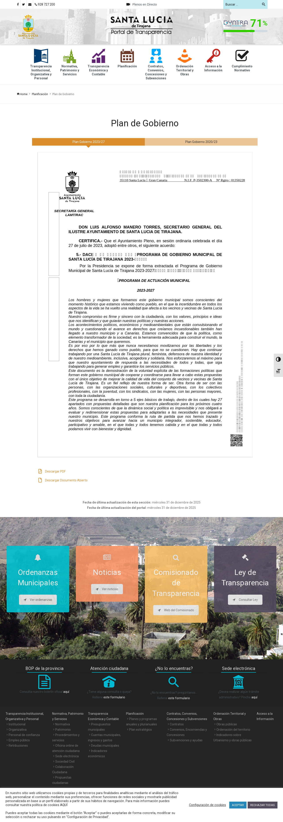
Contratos (177, 724)
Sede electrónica (67, 756)
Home (22, 94)
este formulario (114, 697)
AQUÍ (63, 805)
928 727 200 (45, 4)
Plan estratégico (140, 729)
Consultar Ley (245, 599)
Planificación (40, 94)
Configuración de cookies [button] (207, 805)
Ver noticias (107, 589)
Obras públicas (226, 724)
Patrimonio (63, 729)
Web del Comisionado (176, 610)
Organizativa (18, 729)
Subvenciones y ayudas (186, 740)
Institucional (17, 724)
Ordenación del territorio (233, 729)
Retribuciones (18, 745)
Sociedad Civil (65, 761)
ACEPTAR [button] (238, 805)
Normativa (62, 724)
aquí (66, 691)
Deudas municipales (105, 745)
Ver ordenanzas (38, 599)
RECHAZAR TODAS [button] (262, 805)
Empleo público (19, 740)
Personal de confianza (24, 735)
